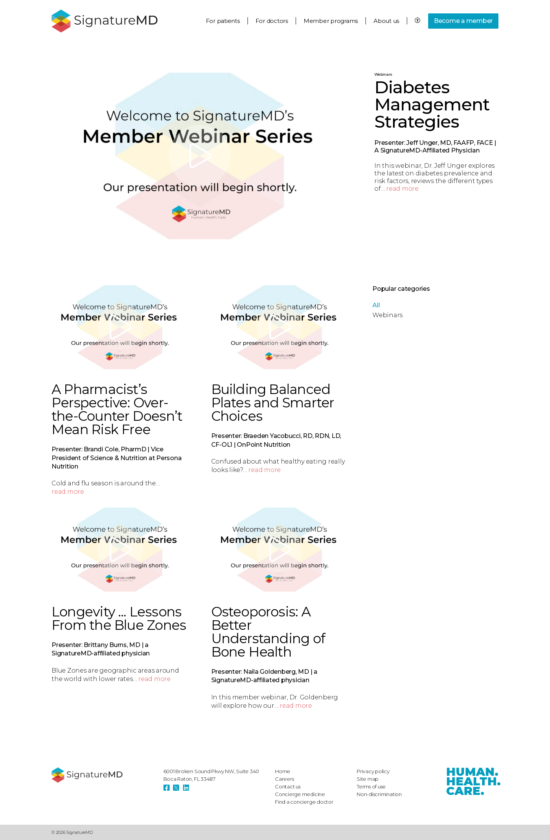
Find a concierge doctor (304, 802)
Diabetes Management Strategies (432, 104)
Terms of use (371, 786)
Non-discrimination (379, 794)
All (376, 305)
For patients (223, 20)
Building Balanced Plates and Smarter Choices (272, 402)
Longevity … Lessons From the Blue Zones (119, 618)
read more (402, 188)
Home (282, 771)
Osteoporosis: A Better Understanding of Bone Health (268, 631)
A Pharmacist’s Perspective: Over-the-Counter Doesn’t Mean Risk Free (117, 409)
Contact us (288, 786)
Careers (284, 779)
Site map (368, 779)
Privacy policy (373, 771)
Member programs (331, 20)
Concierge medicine (300, 794)
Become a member (463, 20)
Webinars (383, 74)
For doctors (272, 20)
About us (386, 20)
